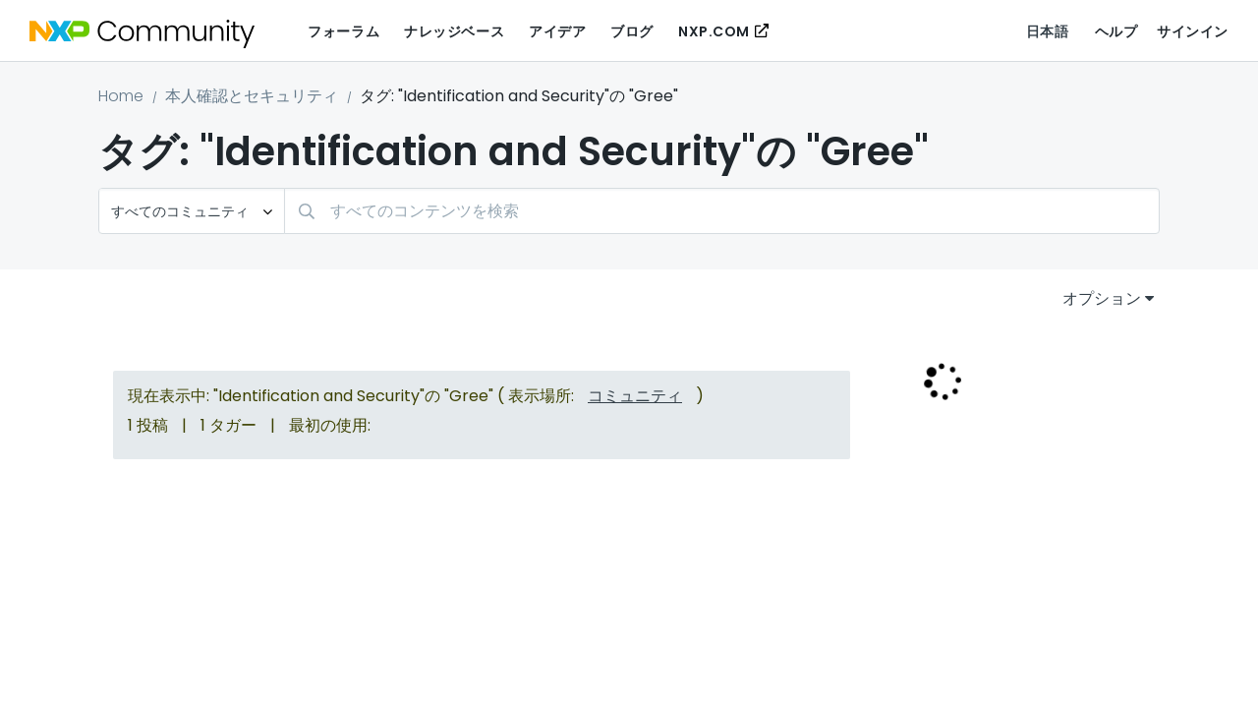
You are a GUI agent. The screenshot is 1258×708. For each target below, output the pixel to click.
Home (120, 96)
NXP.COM (714, 31)
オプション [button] (1101, 298)
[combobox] (722, 211)
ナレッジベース (454, 31)
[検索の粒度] (191, 211)
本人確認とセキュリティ (251, 96)
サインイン (1193, 31)
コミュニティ (635, 395)
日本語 (1047, 31)
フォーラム (343, 31)
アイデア (557, 31)
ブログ (632, 31)
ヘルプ (1116, 31)
